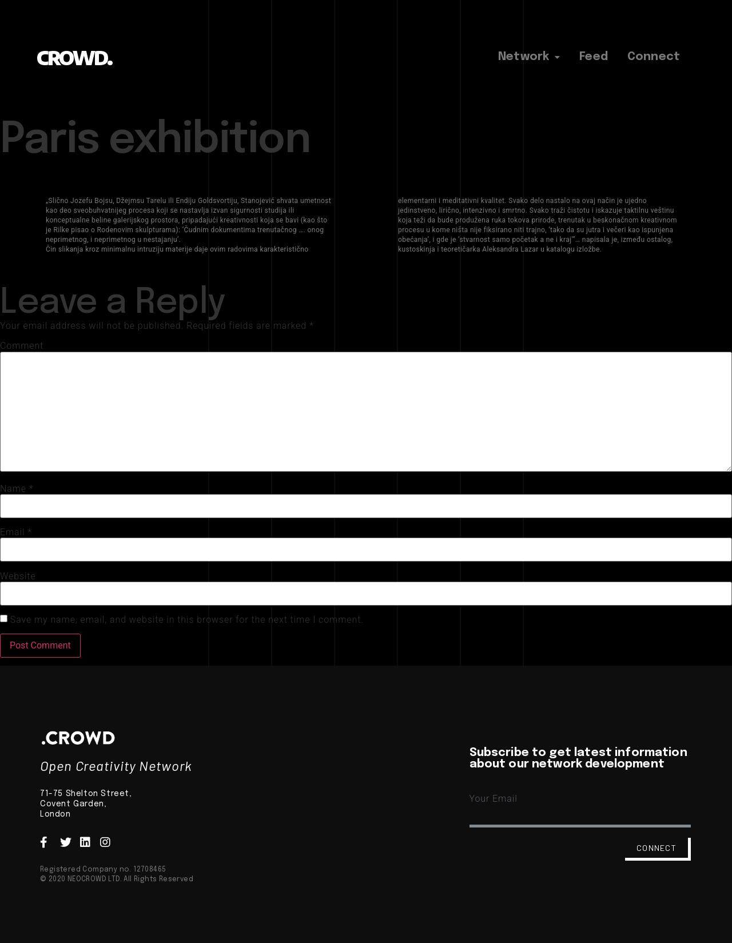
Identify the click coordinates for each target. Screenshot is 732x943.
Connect (653, 57)
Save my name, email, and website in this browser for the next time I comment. (187, 619)
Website (18, 576)
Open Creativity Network (116, 765)
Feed (593, 57)
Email (16, 532)
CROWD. (74, 57)
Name (17, 489)
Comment (21, 346)
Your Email (494, 798)
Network (529, 57)
